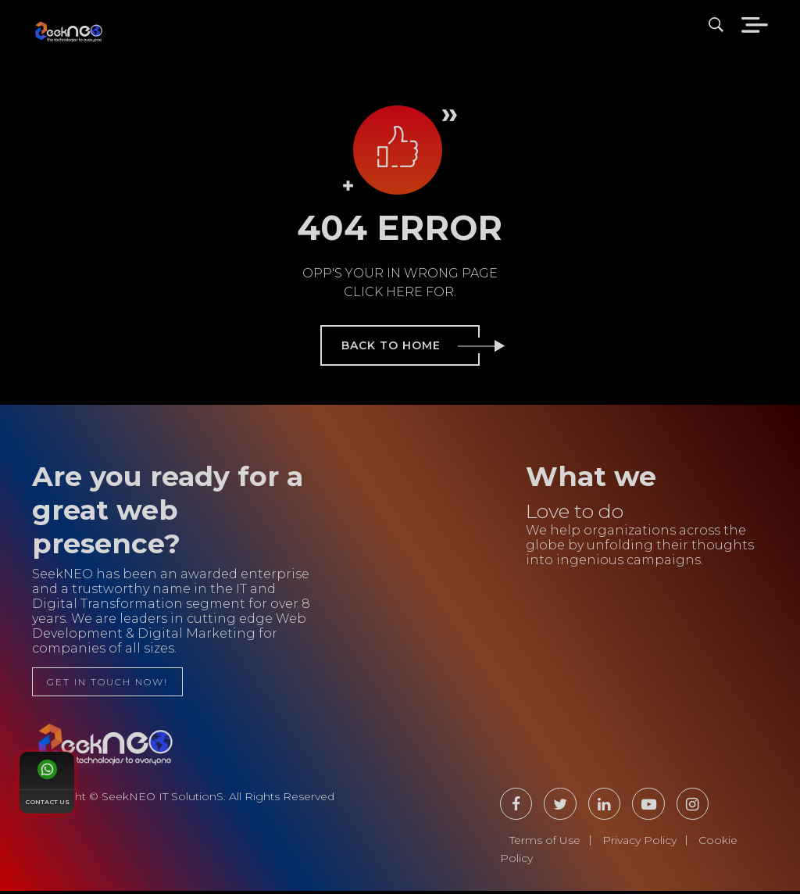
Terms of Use (544, 843)
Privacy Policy (639, 843)
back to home (410, 345)
